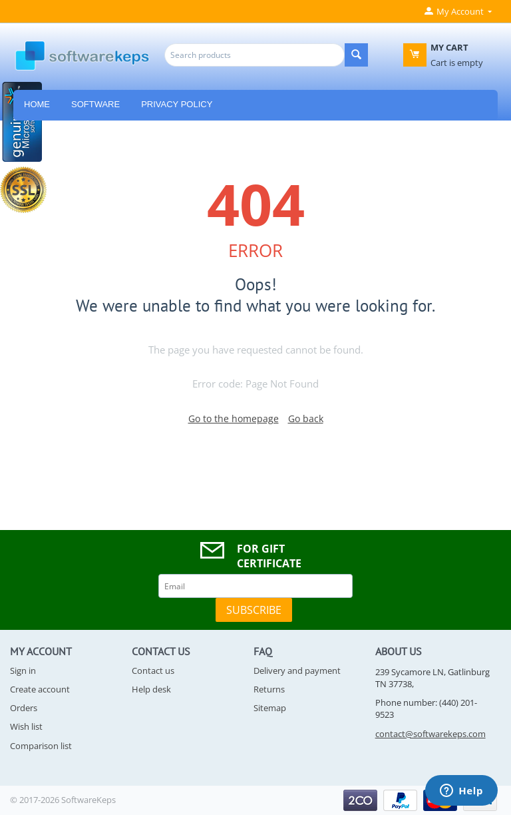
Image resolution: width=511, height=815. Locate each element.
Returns (269, 689)
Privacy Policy (176, 104)
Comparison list (41, 746)
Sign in (23, 671)
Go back (305, 418)
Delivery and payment (297, 671)
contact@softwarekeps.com (430, 734)
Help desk (151, 689)
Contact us (153, 671)
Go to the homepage (233, 418)
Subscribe (253, 610)
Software (95, 104)
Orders (23, 708)
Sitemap (270, 708)
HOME (37, 104)
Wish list (26, 726)
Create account (40, 689)
